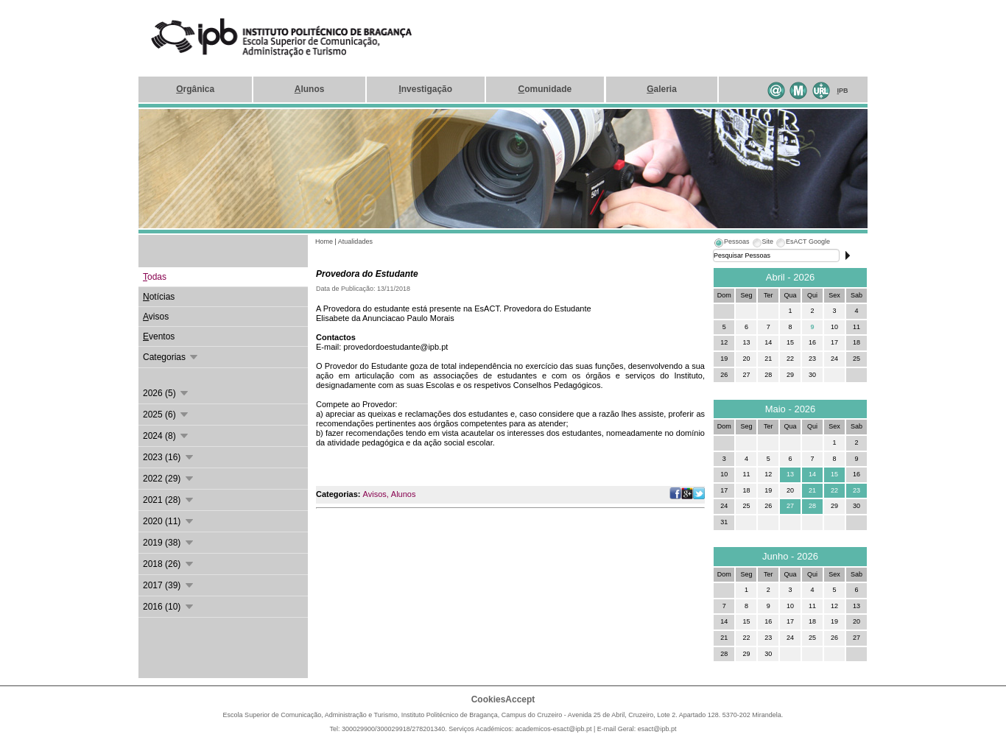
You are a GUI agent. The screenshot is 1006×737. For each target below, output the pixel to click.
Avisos (375, 494)
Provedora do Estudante (367, 274)
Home (324, 241)
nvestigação (425, 89)
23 (856, 490)
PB (842, 90)
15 (834, 474)
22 (834, 490)
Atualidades (355, 241)
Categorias (171, 357)
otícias (159, 297)
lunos (310, 89)
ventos (159, 336)
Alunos (403, 494)
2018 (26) (169, 564)
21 (812, 490)
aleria (662, 89)
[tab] (731, 244)
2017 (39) (169, 585)
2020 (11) (169, 521)
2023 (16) (169, 457)
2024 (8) (166, 436)
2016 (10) (169, 607)
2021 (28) (169, 500)
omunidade (544, 89)
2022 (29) (169, 478)
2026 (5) (166, 393)
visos (156, 316)
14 (812, 474)
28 (812, 505)
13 (790, 474)
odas (154, 277)
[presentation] (731, 244)
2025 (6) (166, 414)
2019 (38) (169, 543)
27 (790, 505)
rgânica (195, 89)
